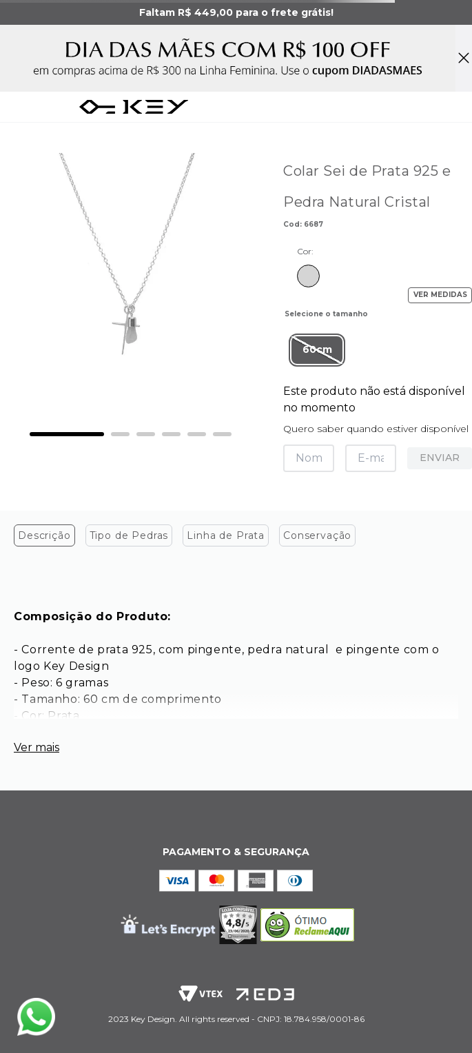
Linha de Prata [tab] (226, 535)
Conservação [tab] (317, 535)
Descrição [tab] (44, 535)
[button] (317, 350)
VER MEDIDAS (440, 294)
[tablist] (236, 538)
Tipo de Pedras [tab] (129, 535)
